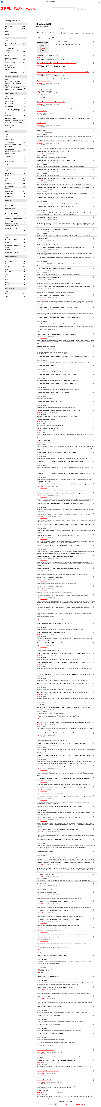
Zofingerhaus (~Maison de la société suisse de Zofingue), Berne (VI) (56, 928)
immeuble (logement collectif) (15, 219)
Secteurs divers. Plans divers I (45, 1050)
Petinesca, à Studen (42, 238)
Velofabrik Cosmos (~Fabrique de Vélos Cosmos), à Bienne (54, 295)
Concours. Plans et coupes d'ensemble (48, 976)
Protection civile (41, 123)
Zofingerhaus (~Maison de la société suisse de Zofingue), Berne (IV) (56, 910)
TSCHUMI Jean (15, 48)
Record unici (15, 27)
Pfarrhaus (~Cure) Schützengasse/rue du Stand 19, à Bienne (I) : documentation (59, 806)
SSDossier (15, 272)
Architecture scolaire (15, 214)
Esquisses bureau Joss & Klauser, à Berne (49, 277)
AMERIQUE (15, 194)
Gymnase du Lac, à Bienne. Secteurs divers (49, 1006)
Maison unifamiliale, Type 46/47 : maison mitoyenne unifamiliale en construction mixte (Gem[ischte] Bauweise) (64, 662)
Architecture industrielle (15, 226)
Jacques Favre (15, 128)
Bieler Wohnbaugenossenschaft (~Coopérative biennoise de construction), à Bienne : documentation (64, 257)
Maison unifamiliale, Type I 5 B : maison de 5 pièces (51, 643)
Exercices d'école (42, 111)
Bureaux (15, 250)
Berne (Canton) (15, 197)
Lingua (7, 24)
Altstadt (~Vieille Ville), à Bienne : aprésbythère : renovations (54, 392)
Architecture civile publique (15, 231)
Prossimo (82, 1104)
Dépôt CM (15, 243)
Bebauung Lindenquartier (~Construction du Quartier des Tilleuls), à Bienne (58, 829)
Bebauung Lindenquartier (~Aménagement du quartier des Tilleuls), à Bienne (58, 817)
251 (77, 1104)
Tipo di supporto (10, 288)
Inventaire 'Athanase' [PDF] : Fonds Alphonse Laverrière (68, 42)
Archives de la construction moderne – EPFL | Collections (15, 88)
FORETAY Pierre (44, 941)
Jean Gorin (15, 156)
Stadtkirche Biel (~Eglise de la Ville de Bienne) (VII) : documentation (56, 160)
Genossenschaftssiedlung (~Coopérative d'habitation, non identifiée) (56, 733)
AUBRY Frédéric (15, 63)
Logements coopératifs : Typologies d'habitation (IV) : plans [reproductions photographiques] (63, 607)
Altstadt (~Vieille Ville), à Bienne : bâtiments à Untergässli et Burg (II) (56, 383)
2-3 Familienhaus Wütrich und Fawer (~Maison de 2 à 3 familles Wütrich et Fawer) (60, 461)
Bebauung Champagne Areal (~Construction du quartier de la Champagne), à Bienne (61, 743)
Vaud (15, 178)
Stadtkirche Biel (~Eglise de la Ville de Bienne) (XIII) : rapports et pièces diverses (60, 178)
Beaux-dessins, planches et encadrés (47, 55)
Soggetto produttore (11, 93)
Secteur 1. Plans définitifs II (44, 1090)
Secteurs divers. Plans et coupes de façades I (50, 1033)
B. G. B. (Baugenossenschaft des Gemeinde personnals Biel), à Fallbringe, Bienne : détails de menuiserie (64, 674)
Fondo (15, 280)
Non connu (15, 116)
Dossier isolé (15, 282)
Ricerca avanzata (66, 28)
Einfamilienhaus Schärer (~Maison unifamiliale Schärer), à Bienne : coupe (58, 568)
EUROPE (15, 173)
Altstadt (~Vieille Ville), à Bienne (46, 346)
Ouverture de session (93, 9)
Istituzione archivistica (11, 76)
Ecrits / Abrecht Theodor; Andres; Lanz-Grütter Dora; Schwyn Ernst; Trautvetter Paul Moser (62, 140)
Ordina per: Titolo (73, 33)
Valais (15, 189)
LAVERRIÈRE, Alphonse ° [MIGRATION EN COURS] (68, 44)
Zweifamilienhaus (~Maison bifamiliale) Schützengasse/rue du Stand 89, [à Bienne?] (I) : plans (63, 286)
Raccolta (15, 285)
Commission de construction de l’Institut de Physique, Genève (15, 121)
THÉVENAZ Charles (15, 72)
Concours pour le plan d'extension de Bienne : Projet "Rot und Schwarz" (57, 334)
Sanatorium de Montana (43, 440)
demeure (15, 211)
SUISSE (15, 176)
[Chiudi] (99, 2)
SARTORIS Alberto (15, 43)
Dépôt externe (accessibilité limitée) (15, 246)
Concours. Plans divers (43, 996)
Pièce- (15, 269)
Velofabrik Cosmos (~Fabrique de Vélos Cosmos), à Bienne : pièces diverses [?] (59, 317)
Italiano (15, 34)
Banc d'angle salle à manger (45, 851)
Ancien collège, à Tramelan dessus (47, 217)
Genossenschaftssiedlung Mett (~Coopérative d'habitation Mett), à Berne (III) (58, 545)
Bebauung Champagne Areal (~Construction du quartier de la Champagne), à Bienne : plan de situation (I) (64, 755)
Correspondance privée (43, 80)
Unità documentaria (15, 264)
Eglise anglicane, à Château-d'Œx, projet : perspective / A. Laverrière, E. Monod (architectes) (63, 72)
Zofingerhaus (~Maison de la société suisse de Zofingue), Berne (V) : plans (58, 919)
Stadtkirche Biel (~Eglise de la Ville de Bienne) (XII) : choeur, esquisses (57, 169)
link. (54, 1)
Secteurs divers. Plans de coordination (48, 1071)
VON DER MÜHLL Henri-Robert (15, 68)
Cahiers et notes (41, 130)
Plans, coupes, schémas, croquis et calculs (49, 937)
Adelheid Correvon (15, 159)
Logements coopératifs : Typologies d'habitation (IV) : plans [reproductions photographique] (62, 595)
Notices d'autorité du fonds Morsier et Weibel (15, 152)
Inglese (15, 32)
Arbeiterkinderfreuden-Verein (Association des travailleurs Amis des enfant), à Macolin (61, 493)
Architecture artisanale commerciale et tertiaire (15, 222)
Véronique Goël (15, 107)
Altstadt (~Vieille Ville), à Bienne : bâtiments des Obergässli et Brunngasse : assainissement (63, 356)
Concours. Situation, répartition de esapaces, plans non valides (55, 987)
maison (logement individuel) (15, 216)
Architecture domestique (15, 206)
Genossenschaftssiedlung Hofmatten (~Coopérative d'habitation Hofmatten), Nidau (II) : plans (63, 722)
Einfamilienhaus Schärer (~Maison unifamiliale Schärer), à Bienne (55, 556)
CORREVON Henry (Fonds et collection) (15, 52)
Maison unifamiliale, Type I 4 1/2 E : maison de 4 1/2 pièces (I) (54, 623)
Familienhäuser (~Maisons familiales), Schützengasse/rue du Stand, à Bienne (59, 766)
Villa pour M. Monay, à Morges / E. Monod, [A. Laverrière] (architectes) (57, 63)
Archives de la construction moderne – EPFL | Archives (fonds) (15, 83)
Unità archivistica (15, 261)
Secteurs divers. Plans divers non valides (48, 1015)
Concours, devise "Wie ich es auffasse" (48, 428)
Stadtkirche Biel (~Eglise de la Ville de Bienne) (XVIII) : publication (55, 206)
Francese (15, 29)
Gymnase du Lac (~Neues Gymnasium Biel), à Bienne (52, 955)
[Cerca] (62, 9)
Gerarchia (51, 32)
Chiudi (46, 19)
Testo (15, 297)
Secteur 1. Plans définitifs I (44, 1080)
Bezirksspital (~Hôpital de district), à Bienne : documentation (54, 229)
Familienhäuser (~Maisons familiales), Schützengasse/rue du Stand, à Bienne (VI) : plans (62, 787)
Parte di (7, 38)
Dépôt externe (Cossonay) (15, 252)
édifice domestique (15, 208)
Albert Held (15, 137)
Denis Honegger (15, 125)
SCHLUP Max (43, 959)
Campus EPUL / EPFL (15, 228)
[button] (81, 9)
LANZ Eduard (15, 65)
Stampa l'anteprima (42, 32)
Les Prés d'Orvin (41, 883)
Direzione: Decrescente (87, 33)
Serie (15, 274)
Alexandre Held (15, 142)
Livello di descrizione (11, 256)
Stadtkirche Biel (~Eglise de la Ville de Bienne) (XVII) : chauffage (55, 197)
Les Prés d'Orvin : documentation (46, 892)
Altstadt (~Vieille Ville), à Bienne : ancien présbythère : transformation (56, 374)
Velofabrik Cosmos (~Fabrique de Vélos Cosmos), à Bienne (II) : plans (57, 307)
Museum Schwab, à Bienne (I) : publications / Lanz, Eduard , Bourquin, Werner (59, 839)
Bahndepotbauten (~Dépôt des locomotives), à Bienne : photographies (57, 452)
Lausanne (15, 181)
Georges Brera (15, 140)
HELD (15, 56)
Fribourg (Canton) (15, 186)
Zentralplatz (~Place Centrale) (45, 874)
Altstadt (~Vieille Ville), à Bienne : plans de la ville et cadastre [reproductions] (58, 410)
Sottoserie (15, 277)
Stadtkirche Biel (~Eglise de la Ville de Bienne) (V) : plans (53, 151)
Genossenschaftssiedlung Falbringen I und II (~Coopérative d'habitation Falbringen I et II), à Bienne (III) (64, 514)
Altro (15, 299)
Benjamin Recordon (15, 118)
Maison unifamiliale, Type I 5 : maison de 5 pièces (51, 632)
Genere (7, 235)
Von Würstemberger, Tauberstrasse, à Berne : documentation (54, 268)
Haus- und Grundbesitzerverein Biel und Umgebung (51, 102)
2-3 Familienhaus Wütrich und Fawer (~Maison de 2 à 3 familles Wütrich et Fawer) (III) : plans (63, 484)
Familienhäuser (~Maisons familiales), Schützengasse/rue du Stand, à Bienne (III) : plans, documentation (64, 778)
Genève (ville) (15, 191)
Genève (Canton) (15, 184)
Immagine (15, 294)
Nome (6, 131)
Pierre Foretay (15, 99)
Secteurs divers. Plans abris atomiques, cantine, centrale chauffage (56, 1060)
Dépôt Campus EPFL (15, 240)
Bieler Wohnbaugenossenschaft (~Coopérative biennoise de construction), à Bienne (60, 247)
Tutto (6, 40)
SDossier (15, 267)
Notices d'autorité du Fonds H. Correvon (15, 145)
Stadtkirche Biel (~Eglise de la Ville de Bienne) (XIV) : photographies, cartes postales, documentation (64, 187)
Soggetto (8, 200)
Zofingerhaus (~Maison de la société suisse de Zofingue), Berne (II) (56, 901)
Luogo (7, 168)
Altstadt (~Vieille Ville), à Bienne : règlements (49, 401)
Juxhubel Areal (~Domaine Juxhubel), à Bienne (50, 577)
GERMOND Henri (15, 46)
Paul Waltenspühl (15, 149)
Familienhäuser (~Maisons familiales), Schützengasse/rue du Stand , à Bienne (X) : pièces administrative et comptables (64, 796)
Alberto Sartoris (15, 101)
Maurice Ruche (15, 104)
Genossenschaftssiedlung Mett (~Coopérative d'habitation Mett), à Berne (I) (58, 535)
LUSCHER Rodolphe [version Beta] (15, 59)
